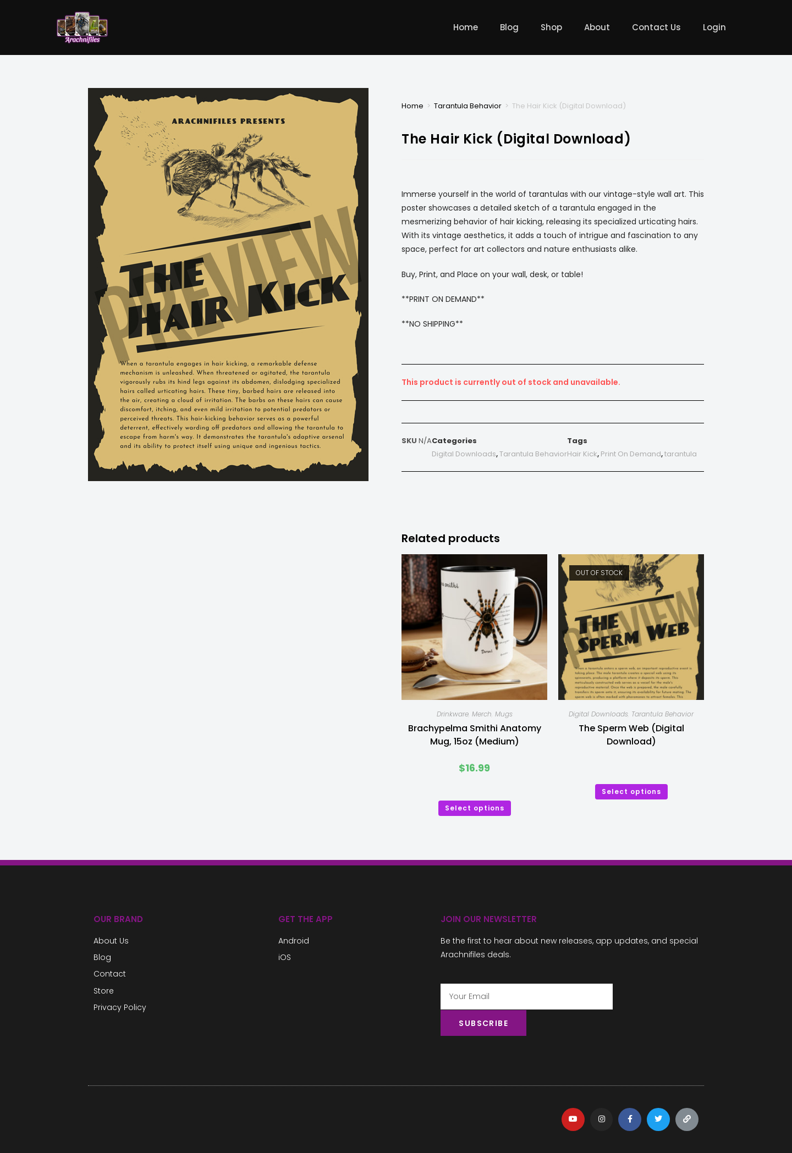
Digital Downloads (464, 454)
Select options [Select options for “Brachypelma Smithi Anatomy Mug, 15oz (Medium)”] (474, 808)
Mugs (504, 714)
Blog (509, 27)
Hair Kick (582, 454)
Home (465, 27)
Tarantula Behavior (468, 106)
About (597, 27)
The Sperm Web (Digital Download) (631, 735)
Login (714, 27)
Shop (551, 27)
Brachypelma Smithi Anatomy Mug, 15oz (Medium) (474, 735)
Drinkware (453, 714)
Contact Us (656, 27)
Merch (482, 714)
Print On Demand (631, 454)
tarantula (680, 454)
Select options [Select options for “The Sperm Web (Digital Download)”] (631, 791)
